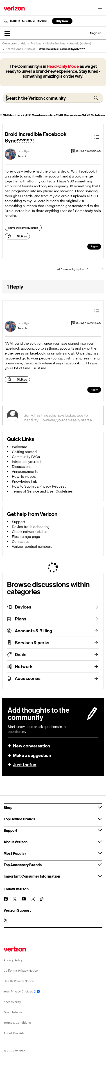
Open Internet (14, 1012)
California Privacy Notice (21, 970)
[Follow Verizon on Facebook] (6, 899)
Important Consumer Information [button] (32, 876)
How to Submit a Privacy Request (39, 486)
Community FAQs (26, 457)
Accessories (28, 678)
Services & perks (32, 642)
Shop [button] (8, 807)
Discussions (22, 466)
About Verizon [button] (16, 842)
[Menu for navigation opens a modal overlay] (100, 8)
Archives (36, 43)
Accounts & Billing (33, 630)
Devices (23, 607)
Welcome (19, 447)
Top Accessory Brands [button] (23, 865)
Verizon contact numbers (32, 546)
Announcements (25, 471)
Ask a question (83, 33)
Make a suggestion (32, 755)
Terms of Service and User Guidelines (42, 491)
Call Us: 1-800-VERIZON (28, 21)
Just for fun (24, 764)
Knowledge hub (24, 481)
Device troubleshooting (31, 527)
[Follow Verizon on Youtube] (24, 899)
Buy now (62, 21)
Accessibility (12, 1002)
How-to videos (24, 476)
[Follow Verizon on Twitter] (15, 899)
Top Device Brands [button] (19, 819)
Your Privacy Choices (22, 991)
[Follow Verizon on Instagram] (33, 899)
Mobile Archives (55, 43)
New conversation (31, 746)
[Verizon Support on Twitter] (6, 920)
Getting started (24, 452)
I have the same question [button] (23, 227)
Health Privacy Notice (19, 981)
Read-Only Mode (63, 66)
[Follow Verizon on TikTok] (42, 899)
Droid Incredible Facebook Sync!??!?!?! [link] (62, 48)
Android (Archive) (80, 43)
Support (18, 522)
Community (9, 43)
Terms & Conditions (17, 1022)
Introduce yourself (27, 462)
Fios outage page (26, 536)
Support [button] (11, 830)
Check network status (29, 532)
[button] (7, 33)
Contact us (20, 541)
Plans (21, 619)
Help (24, 43)
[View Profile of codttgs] (24, 151)
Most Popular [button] (15, 853)
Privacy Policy (13, 960)
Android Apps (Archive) (20, 48)
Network (24, 666)
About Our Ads (14, 1033)
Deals (21, 654)
